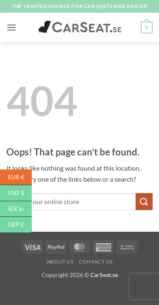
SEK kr (19, 209)
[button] (11, 27)
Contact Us (95, 261)
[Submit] (144, 201)
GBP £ (20, 225)
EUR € (20, 177)
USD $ (20, 193)
